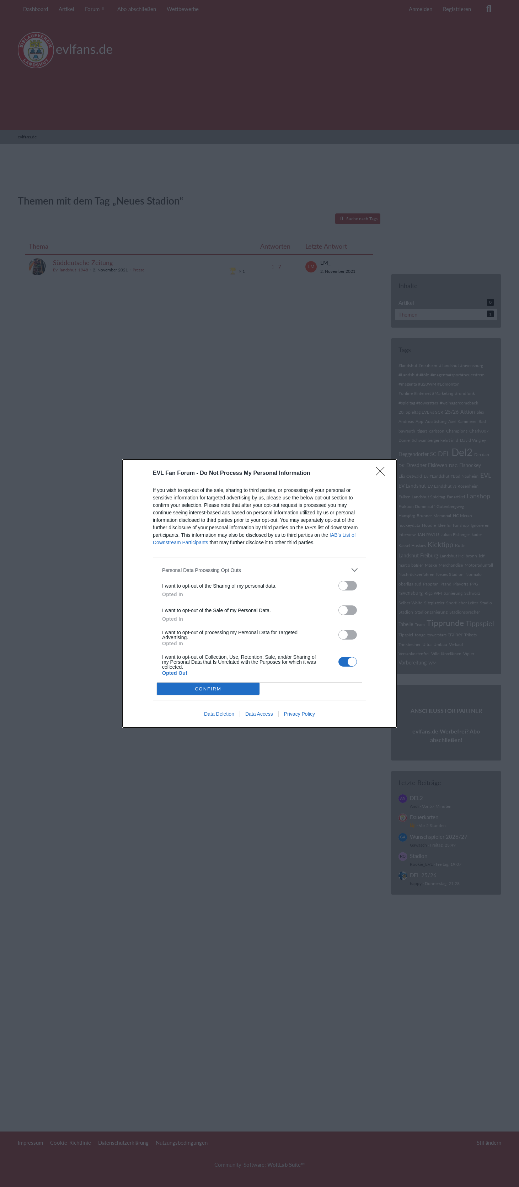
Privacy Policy (299, 714)
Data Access (259, 714)
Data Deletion (219, 714)
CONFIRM (208, 688)
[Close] (382, 473)
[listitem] (259, 570)
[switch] (347, 585)
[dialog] (259, 593)
